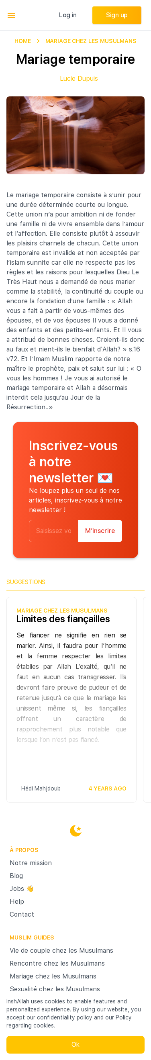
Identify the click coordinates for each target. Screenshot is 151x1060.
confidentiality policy (64, 1017)
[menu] (11, 15)
